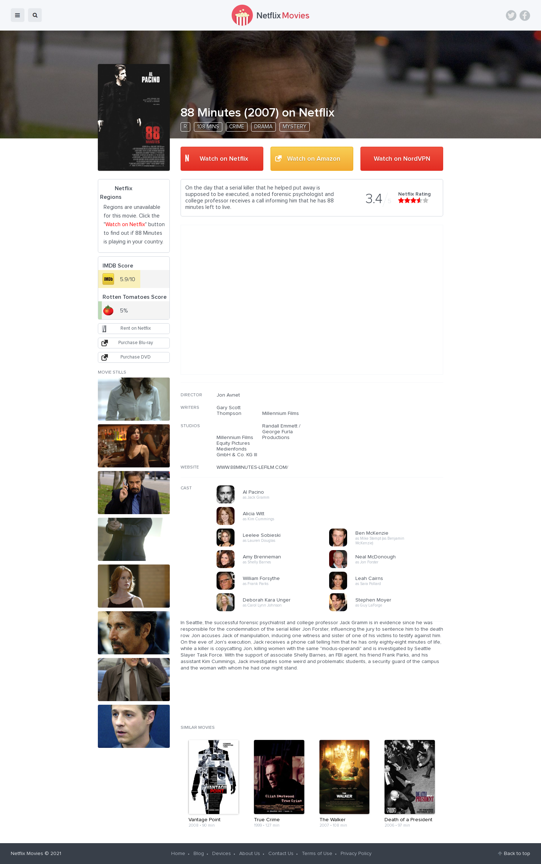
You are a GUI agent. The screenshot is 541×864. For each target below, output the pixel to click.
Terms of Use (317, 853)
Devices (221, 853)
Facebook (524, 15)
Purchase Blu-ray (135, 342)
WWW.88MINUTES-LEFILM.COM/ (252, 467)
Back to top (517, 853)
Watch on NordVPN (402, 159)
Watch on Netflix (224, 159)
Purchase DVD (136, 357)
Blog (199, 853)
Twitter (511, 15)
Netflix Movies (27, 853)
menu (17, 15)
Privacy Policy (356, 853)
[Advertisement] (389, 438)
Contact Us (281, 853)
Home (178, 853)
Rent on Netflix (136, 328)
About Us (249, 853)
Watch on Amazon (313, 159)
